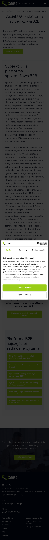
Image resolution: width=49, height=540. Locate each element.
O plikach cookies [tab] (39, 250)
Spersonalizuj (24, 295)
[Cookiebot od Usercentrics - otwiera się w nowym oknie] (37, 243)
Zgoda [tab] (8, 250)
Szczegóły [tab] (23, 250)
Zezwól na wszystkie (24, 287)
